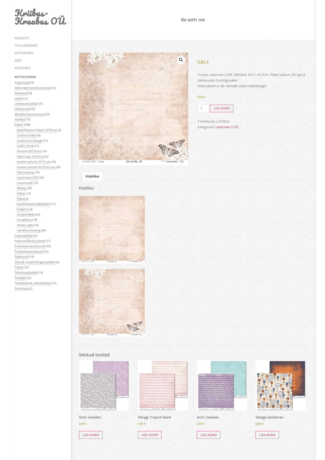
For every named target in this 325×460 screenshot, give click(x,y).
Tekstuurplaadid (26, 272)
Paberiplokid (23, 236)
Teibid (19, 267)
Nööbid (20, 119)
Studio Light (25, 225)
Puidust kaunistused (29, 251)
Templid (20, 278)
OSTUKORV (24, 53)
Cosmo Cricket (26, 135)
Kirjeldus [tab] (93, 176)
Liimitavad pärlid (26, 104)
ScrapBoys (24, 220)
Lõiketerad (22, 109)
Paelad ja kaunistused (30, 246)
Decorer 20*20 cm (29, 151)
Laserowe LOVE (27, 177)
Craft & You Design (29, 141)
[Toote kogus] (203, 108)
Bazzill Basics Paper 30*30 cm (37, 130)
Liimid (18, 98)
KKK (18, 60)
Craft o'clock (25, 146)
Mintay (21, 188)
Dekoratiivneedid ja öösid (32, 88)
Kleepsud (21, 93)
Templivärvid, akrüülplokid (33, 283)
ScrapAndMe (26, 214)
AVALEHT (22, 38)
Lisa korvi (221, 108)
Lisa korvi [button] (90, 435)
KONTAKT (23, 67)
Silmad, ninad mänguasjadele (35, 262)
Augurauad (22, 82)
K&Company (25, 172)
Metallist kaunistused (29, 114)
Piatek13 (23, 209)
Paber (19, 125)
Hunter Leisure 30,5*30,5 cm (36, 167)
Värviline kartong (28, 230)
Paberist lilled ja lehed (30, 241)
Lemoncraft (24, 183)
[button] (181, 60)
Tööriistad (21, 288)
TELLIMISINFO (26, 45)
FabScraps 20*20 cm (30, 156)
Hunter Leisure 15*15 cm (33, 162)
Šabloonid (21, 257)
